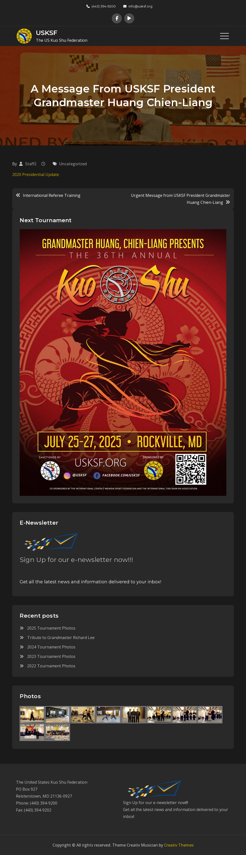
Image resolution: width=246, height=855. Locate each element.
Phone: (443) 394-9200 (36, 803)
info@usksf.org (137, 6)
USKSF (46, 33)
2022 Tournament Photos (51, 666)
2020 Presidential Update (35, 174)
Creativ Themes (179, 845)
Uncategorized (73, 164)
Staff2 (30, 164)
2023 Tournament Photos (51, 656)
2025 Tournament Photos (51, 628)
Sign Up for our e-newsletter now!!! (76, 560)
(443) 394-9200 (101, 6)
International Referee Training (51, 195)
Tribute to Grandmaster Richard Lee (61, 637)
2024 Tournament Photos (51, 647)
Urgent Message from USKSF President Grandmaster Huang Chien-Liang (180, 199)
